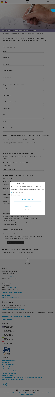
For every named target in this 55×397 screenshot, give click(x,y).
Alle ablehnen (27, 203)
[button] (53, 10)
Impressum (24, 211)
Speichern (27, 206)
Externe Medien (15, 195)
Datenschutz (30, 211)
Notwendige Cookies (17, 192)
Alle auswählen (27, 199)
